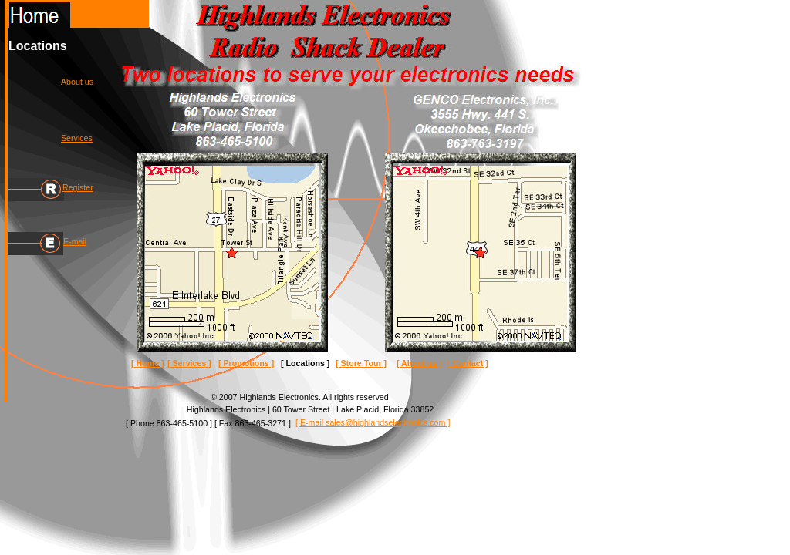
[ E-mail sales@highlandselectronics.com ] (372, 422)
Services (77, 138)
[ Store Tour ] (361, 363)
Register (77, 187)
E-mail (74, 241)
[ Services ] (189, 363)
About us (77, 81)
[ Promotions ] (246, 363)
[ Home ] (147, 363)
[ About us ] (419, 363)
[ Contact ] (467, 363)
